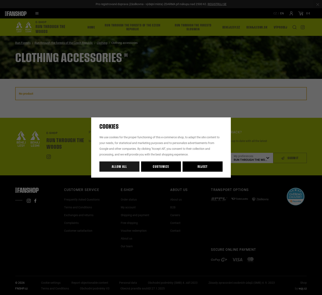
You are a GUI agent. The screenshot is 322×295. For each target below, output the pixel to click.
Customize (161, 166)
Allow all (119, 166)
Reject (203, 166)
